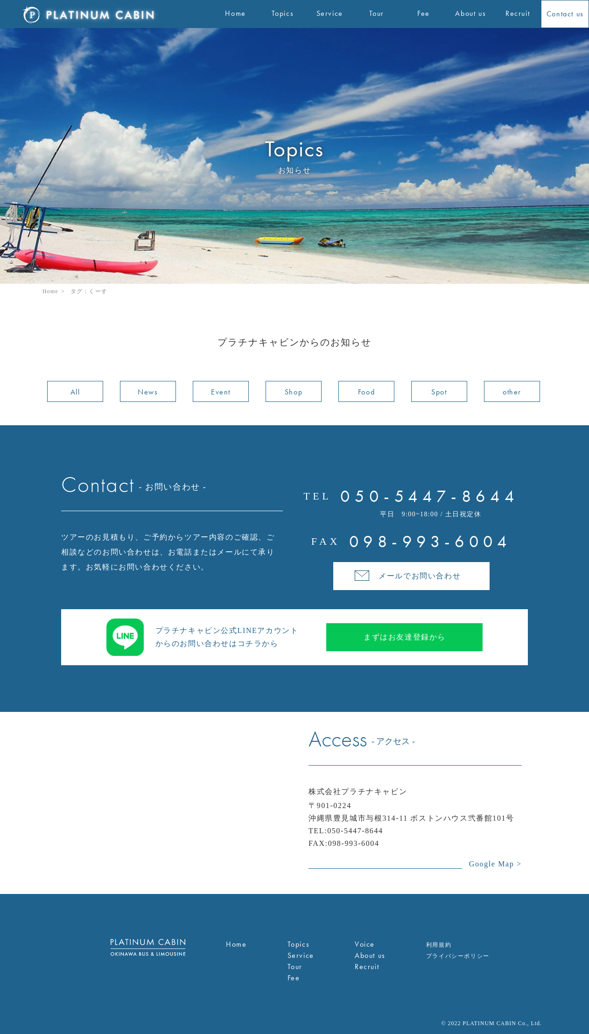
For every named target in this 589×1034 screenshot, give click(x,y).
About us (370, 955)
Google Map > (495, 864)
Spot (439, 392)
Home (50, 291)
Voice (365, 944)
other (512, 392)
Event (221, 392)
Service (300, 955)
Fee (293, 978)
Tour (294, 966)
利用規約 (438, 945)
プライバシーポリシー (458, 956)
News (148, 392)
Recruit (367, 966)
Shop (293, 392)
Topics (298, 944)
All (75, 392)
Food (366, 392)
